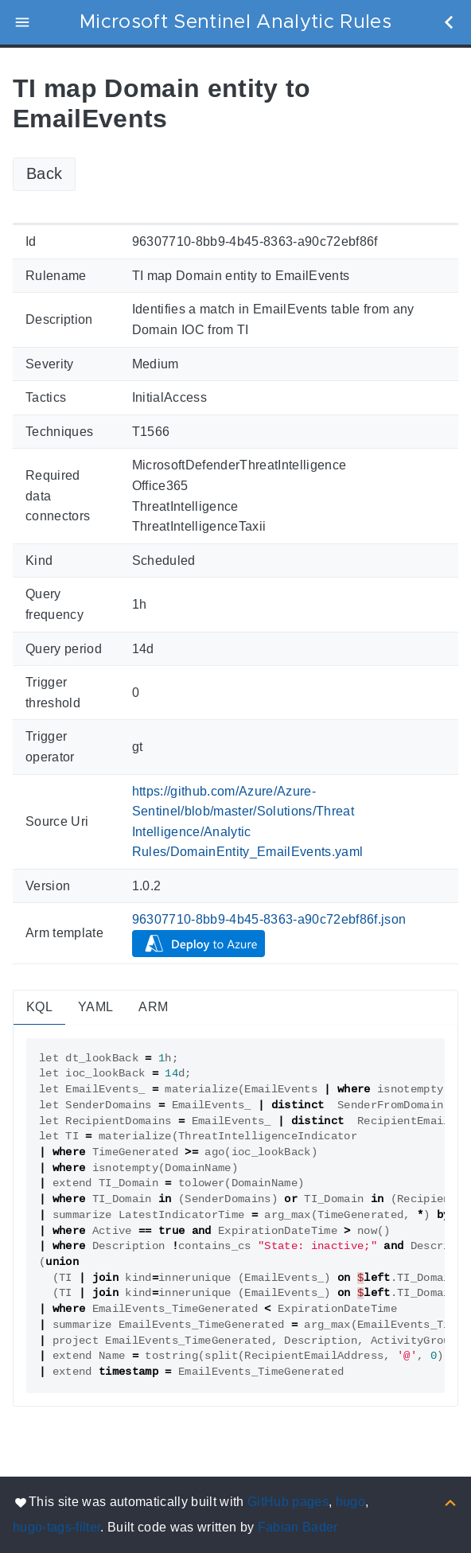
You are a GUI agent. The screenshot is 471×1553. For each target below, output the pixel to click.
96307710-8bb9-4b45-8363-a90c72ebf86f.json (269, 919)
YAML (95, 1007)
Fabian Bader (298, 1527)
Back (44, 173)
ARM (153, 1007)
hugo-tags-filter (56, 1527)
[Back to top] (450, 1501)
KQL (39, 1007)
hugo (350, 1501)
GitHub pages (288, 1501)
